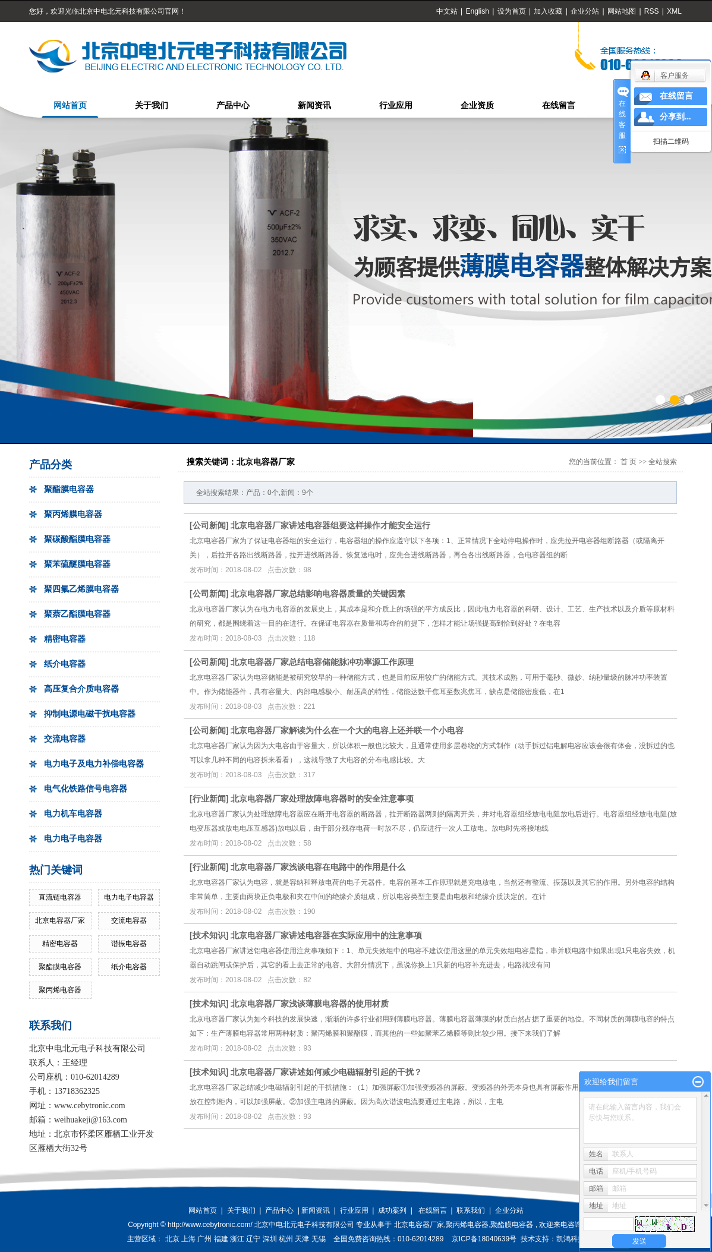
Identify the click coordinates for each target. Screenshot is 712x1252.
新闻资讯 (314, 105)
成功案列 (392, 1210)
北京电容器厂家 (60, 920)
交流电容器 (65, 738)
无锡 (318, 1239)
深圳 (270, 1239)
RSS (651, 11)
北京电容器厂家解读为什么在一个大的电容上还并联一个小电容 (347, 730)
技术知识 (209, 935)
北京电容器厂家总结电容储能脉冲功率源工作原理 (322, 662)
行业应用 (395, 105)
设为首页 (511, 11)
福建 (221, 1239)
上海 (188, 1239)
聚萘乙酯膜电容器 (77, 614)
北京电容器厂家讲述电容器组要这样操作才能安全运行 (330, 525)
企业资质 (477, 105)
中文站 (447, 11)
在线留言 (558, 105)
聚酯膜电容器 (69, 489)
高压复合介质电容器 (81, 689)
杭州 (286, 1239)
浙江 (237, 1239)
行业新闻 (209, 798)
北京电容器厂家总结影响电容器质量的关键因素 (318, 593)
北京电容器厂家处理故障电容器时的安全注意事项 (322, 798)
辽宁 (253, 1239)
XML (674, 11)
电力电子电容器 (73, 838)
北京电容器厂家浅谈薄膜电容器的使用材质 (310, 1003)
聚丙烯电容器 (60, 990)
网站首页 (70, 105)
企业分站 (585, 11)
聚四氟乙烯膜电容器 (81, 589)
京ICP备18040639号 (484, 1239)
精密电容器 (65, 639)
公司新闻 (209, 525)
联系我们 (470, 1210)
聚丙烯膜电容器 (73, 514)
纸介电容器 (65, 664)
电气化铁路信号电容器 (85, 788)
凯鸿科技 (570, 1239)
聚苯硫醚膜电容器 (77, 564)
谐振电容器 (129, 943)
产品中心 (233, 105)
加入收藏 (548, 11)
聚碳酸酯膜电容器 (77, 539)
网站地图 (622, 11)
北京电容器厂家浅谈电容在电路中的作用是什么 (318, 867)
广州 (204, 1239)
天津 (302, 1239)
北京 (172, 1239)
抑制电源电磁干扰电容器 (90, 713)
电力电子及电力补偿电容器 (94, 763)
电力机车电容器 (73, 813)
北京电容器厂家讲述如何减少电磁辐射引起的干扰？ (326, 1072)
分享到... (675, 116)
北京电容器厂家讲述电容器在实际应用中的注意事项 (326, 935)
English (477, 11)
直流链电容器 (60, 897)
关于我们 (151, 105)
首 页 (628, 462)
